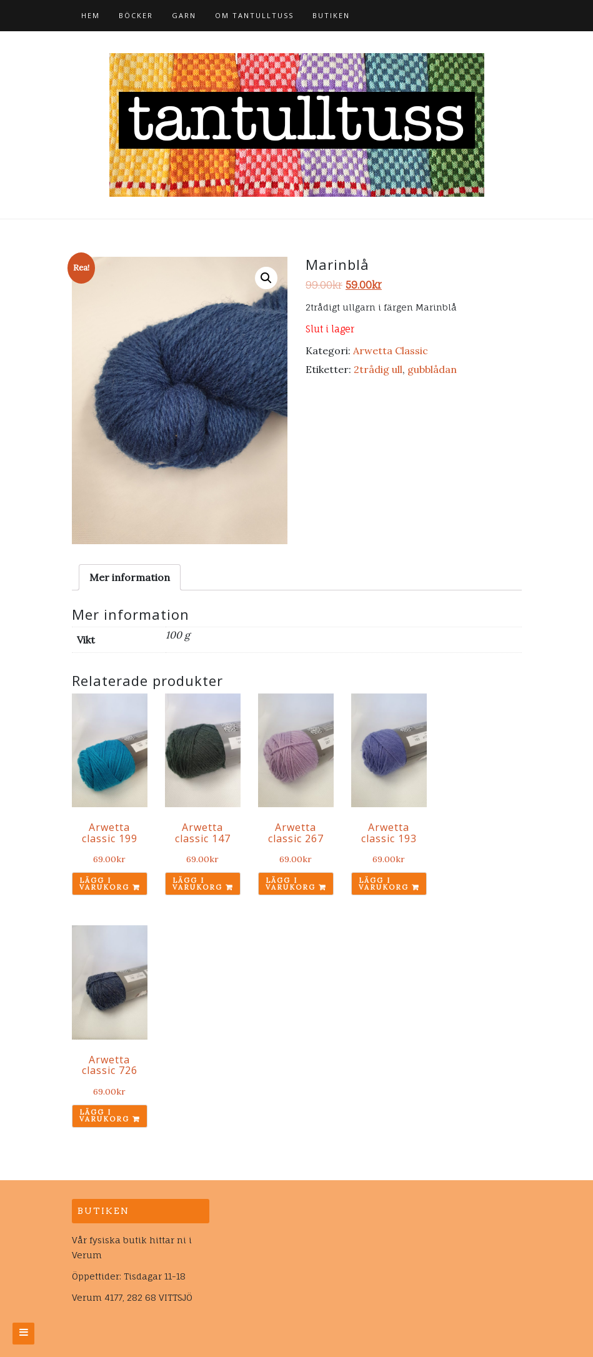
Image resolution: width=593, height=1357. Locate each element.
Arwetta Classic (390, 350)
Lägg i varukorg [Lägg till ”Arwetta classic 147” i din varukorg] (197, 884)
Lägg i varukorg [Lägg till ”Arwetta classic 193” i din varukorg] (384, 884)
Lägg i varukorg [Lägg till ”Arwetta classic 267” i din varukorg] (291, 884)
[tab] (130, 577)
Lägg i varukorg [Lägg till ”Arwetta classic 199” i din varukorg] (104, 884)
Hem (90, 15)
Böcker (136, 15)
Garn (184, 15)
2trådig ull (378, 369)
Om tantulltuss (254, 15)
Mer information (129, 577)
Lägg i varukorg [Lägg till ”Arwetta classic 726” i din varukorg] (104, 1115)
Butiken (331, 15)
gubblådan (432, 369)
